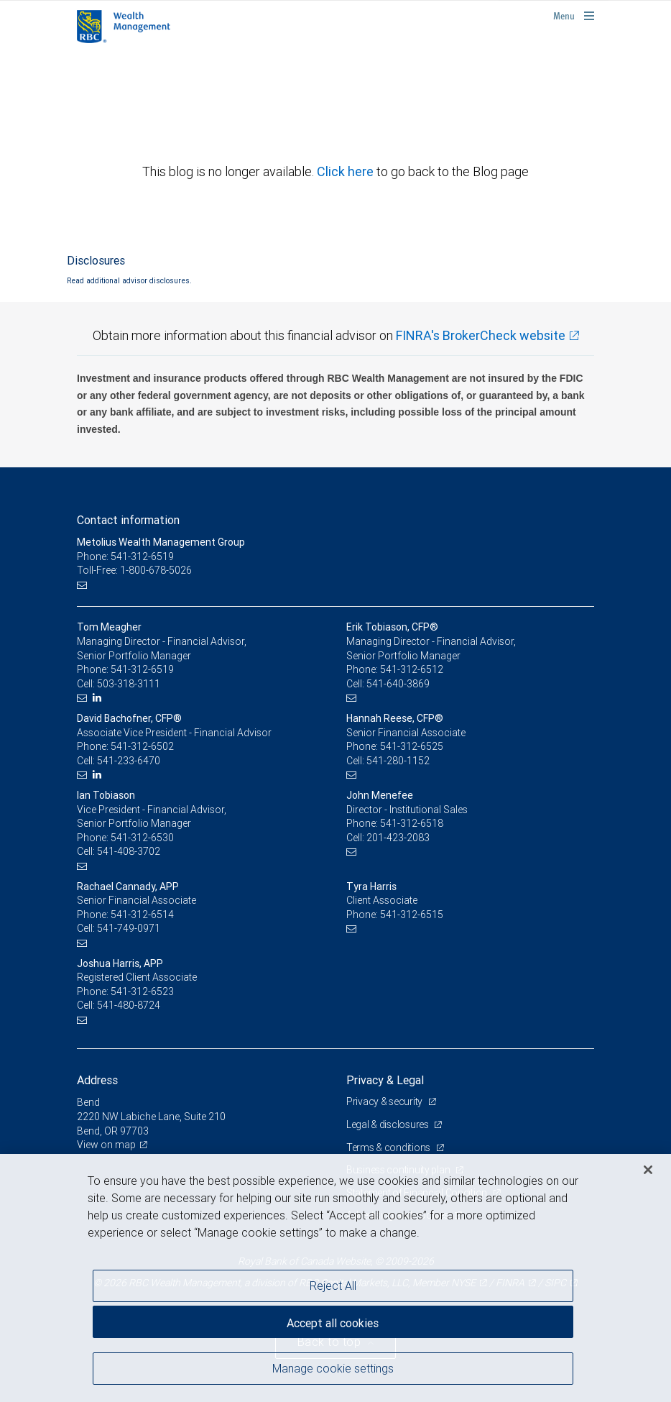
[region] (335, 1278)
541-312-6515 (411, 914)
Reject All (333, 1285)
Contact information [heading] (128, 520)
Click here (346, 171)
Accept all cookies (333, 1323)
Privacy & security (385, 1101)
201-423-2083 (398, 837)
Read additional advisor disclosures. (129, 280)
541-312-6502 (142, 746)
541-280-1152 (398, 760)
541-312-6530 (142, 837)
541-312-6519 (142, 669)
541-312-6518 (411, 823)
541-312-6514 (142, 914)
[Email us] (84, 585)
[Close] (648, 1170)
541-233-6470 (128, 760)
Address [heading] (97, 1080)
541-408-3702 (128, 851)
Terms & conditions (389, 1147)
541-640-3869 (398, 683)
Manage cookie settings (333, 1368)
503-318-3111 (128, 683)
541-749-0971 (128, 928)
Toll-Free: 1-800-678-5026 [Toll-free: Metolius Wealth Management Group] (134, 570)
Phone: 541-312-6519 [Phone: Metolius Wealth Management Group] (125, 556)
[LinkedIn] (99, 698)
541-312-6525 (411, 746)
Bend (88, 1102)
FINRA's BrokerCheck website (480, 335)
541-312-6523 (142, 991)
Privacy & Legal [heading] (385, 1080)
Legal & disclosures (388, 1124)
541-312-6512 (411, 669)
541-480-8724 (128, 1005)
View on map (106, 1144)
